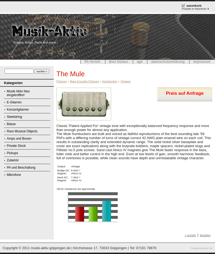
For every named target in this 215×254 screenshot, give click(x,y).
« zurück (190, 235)
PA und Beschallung (21, 167)
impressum (201, 62)
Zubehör (13, 160)
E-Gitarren (14, 102)
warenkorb (194, 5)
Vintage (125, 81)
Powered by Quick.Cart (201, 248)
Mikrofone (14, 175)
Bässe (11, 124)
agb (139, 62)
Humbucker (109, 81)
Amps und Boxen (19, 138)
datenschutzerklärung (168, 62)
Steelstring (14, 117)
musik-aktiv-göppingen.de (51, 248)
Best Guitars (118, 62)
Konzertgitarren (18, 109)
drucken (205, 235)
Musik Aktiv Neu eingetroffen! (18, 93)
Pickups (12, 153)
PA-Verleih (92, 62)
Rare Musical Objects (22, 131)
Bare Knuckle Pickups (84, 81)
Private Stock (16, 146)
